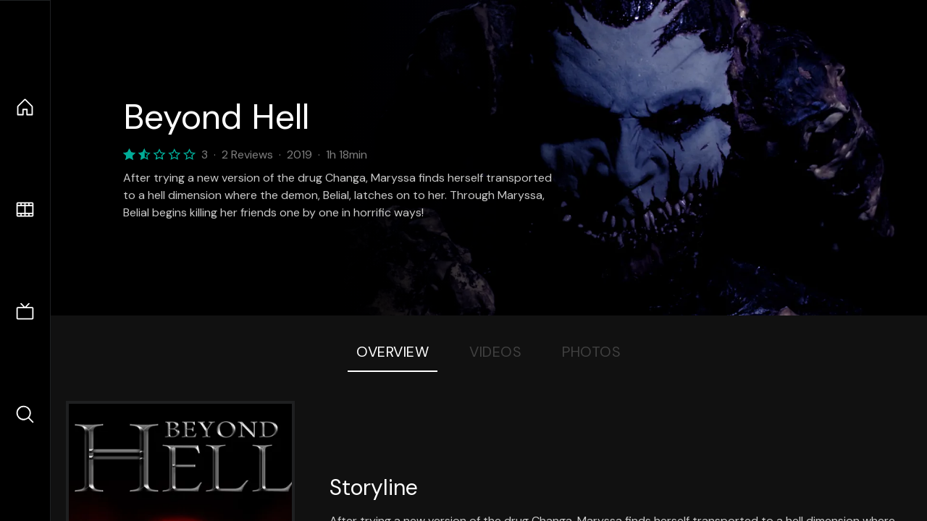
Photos (591, 351)
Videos (495, 351)
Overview (392, 351)
